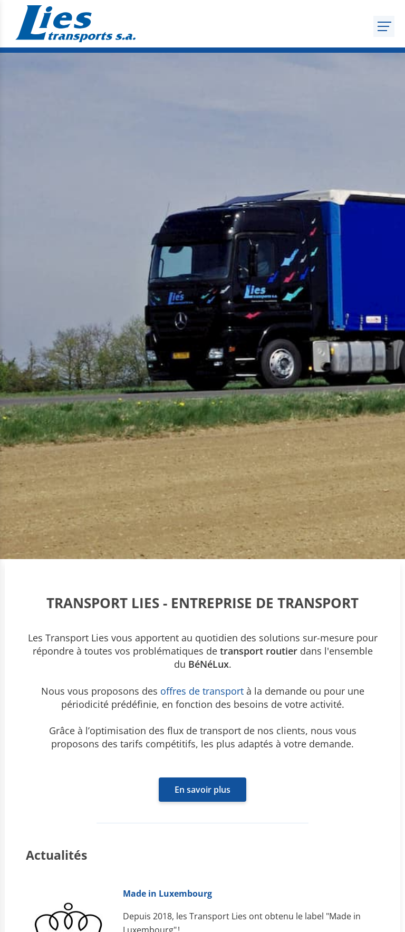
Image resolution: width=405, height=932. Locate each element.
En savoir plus (202, 789)
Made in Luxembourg (167, 893)
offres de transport (202, 691)
